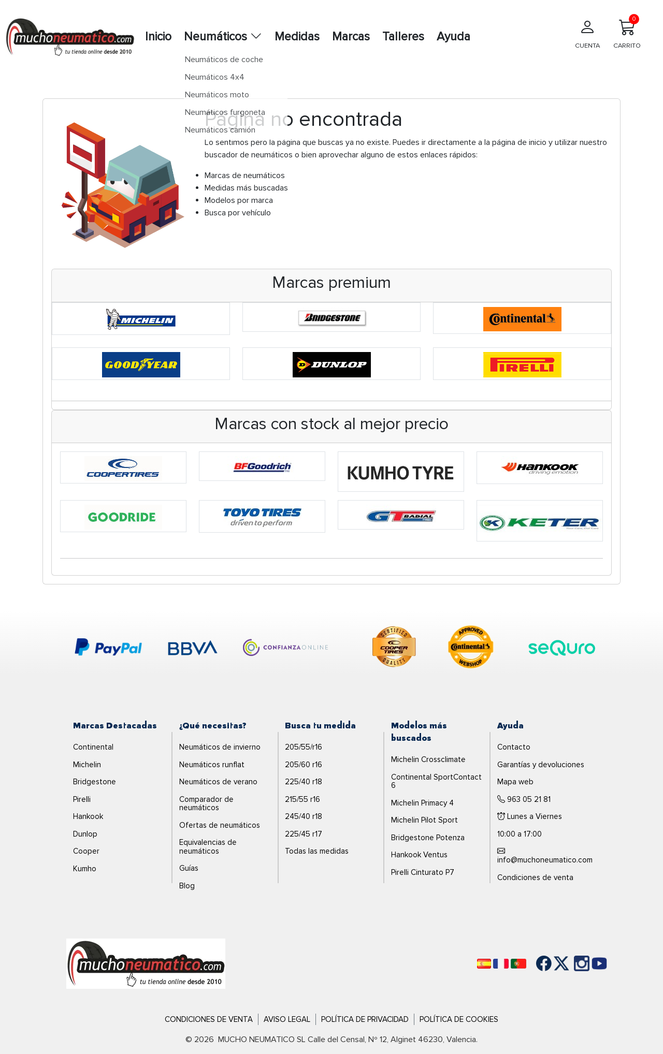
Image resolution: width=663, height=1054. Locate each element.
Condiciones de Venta (209, 1019)
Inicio (158, 37)
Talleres (403, 37)
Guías (188, 868)
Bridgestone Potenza (428, 837)
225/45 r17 (303, 834)
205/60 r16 (303, 764)
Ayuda (453, 37)
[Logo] (145, 963)
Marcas (351, 37)
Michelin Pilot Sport (424, 820)
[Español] (484, 964)
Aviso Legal (287, 1019)
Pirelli (82, 799)
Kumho (84, 868)
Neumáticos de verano (218, 781)
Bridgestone (94, 781)
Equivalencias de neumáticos (208, 847)
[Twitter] (553, 963)
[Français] (501, 964)
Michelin (87, 764)
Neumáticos (223, 37)
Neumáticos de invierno (220, 747)
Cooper (86, 851)
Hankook (88, 816)
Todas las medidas (317, 851)
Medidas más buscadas (246, 188)
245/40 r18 (303, 816)
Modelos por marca (239, 200)
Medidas (297, 37)
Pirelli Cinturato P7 (422, 872)
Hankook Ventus (419, 854)
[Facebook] (536, 963)
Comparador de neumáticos (206, 804)
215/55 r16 (302, 799)
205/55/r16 (303, 747)
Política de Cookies (459, 1019)
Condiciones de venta (535, 877)
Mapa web (515, 781)
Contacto (513, 747)
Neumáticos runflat (211, 764)
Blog (187, 885)
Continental (93, 747)
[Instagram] (571, 963)
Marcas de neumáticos (245, 175)
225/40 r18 (303, 781)
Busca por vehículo (238, 213)
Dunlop (85, 834)
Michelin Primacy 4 (422, 803)
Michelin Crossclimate (428, 759)
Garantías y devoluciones (540, 764)
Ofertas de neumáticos (219, 825)
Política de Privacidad (365, 1019)
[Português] (518, 964)
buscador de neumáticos (249, 155)
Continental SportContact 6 (436, 781)
